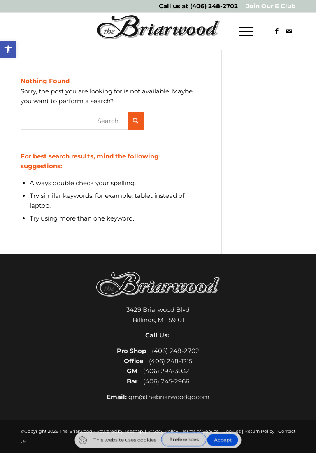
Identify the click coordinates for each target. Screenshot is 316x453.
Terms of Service (200, 431)
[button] (8, 49)
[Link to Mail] (289, 31)
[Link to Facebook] (277, 31)
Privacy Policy (162, 431)
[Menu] (242, 31)
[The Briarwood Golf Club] (158, 31)
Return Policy (259, 431)
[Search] (82, 121)
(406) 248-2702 (214, 6)
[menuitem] (268, 6)
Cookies (232, 431)
